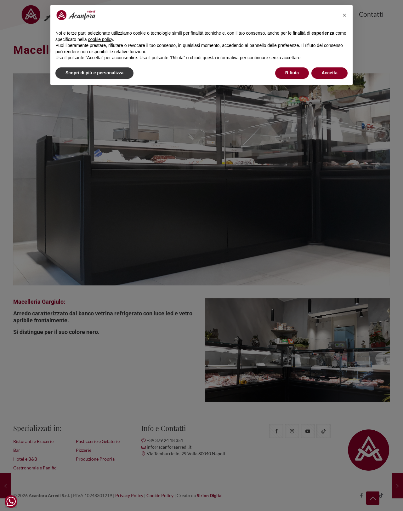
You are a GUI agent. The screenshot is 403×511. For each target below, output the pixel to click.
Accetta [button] (329, 72)
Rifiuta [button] (292, 72)
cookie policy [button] (100, 39)
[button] (344, 15)
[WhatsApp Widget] (11, 501)
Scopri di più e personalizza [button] (94, 72)
